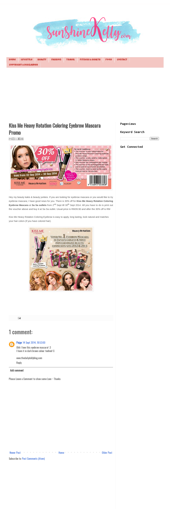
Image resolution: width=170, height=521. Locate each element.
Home (12, 60)
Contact (122, 60)
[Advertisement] (85, 94)
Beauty (41, 60)
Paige (19, 342)
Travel (70, 60)
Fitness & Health (90, 60)
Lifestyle (26, 60)
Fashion (56, 60)
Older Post (107, 452)
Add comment (17, 370)
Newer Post (15, 452)
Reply (19, 363)
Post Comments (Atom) (33, 458)
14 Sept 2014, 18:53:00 (34, 342)
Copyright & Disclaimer (23, 65)
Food (108, 60)
